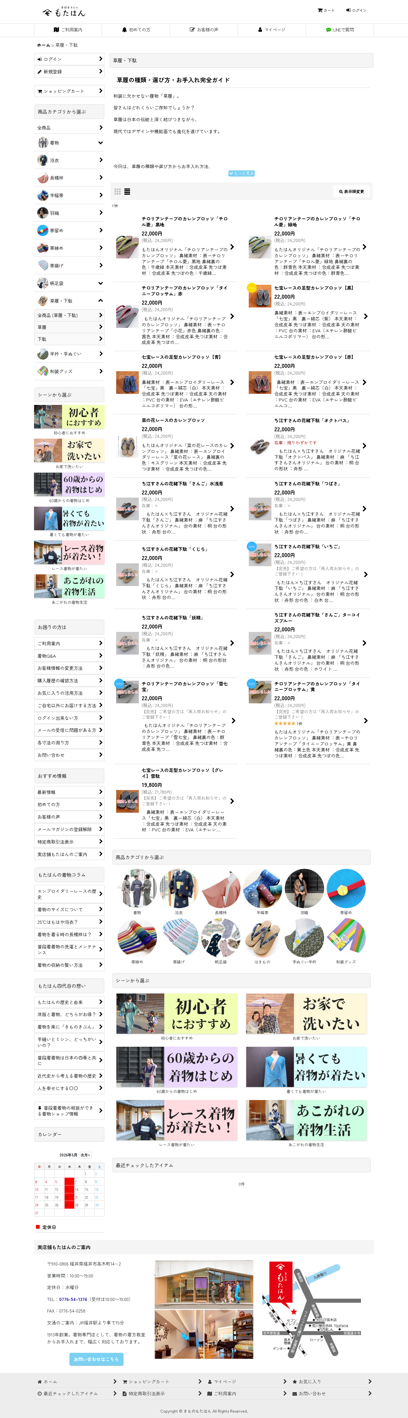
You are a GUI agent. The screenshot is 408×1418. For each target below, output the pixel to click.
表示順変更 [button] (351, 191)
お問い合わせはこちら (96, 1359)
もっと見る (241, 173)
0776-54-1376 (73, 1299)
